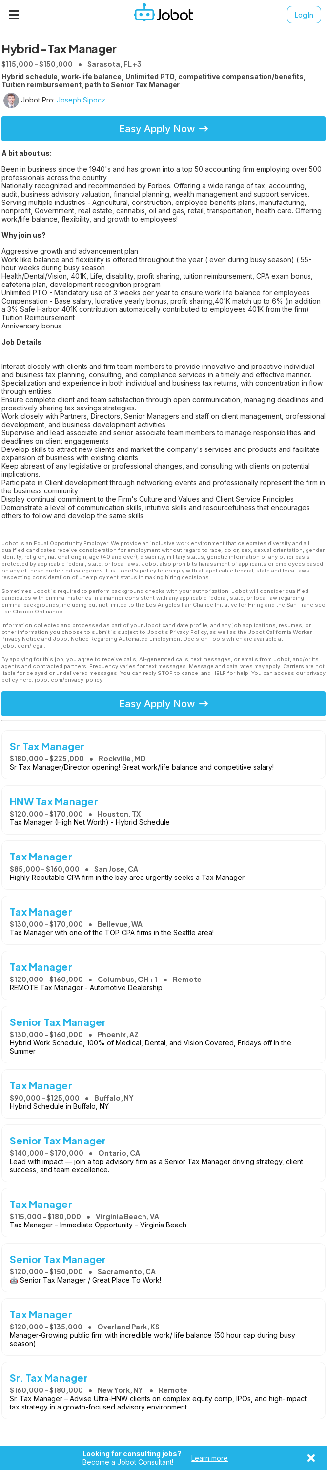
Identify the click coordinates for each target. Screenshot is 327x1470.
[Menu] (14, 14)
